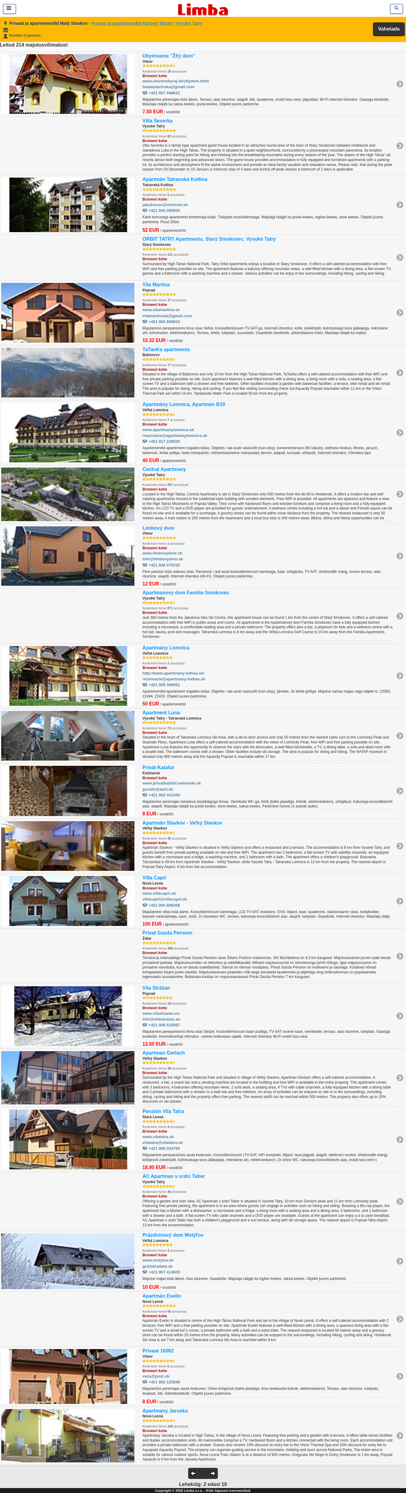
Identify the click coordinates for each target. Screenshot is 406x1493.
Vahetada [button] (389, 29)
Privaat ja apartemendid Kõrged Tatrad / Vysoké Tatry (147, 23)
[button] (195, 1473)
